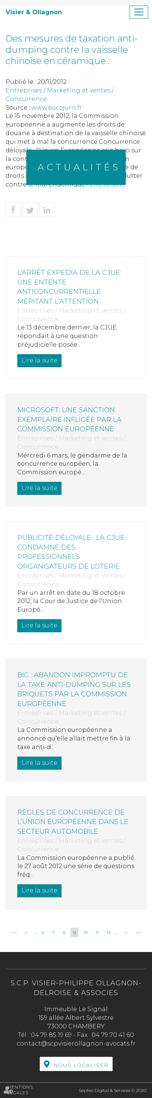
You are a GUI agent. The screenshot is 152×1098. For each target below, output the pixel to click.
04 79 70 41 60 (113, 1034)
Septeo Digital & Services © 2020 (112, 1090)
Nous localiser (80, 1065)
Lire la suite (39, 360)
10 (86, 932)
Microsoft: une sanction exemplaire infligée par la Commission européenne (69, 419)
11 (97, 932)
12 (109, 932)
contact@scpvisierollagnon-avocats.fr (76, 1043)
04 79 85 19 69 (51, 1034)
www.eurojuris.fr (57, 107)
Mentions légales (20, 1090)
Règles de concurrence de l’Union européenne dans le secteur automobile (72, 822)
